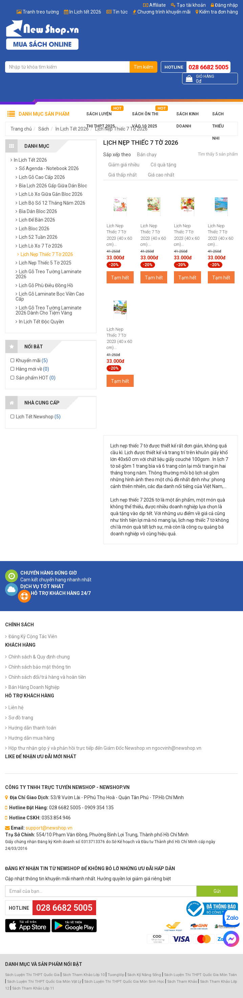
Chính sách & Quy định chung (39, 656)
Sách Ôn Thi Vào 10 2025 (145, 116)
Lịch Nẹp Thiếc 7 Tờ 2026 (121, 129)
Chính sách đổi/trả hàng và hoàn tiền (47, 677)
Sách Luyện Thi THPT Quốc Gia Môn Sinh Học (124, 981)
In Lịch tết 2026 (85, 12)
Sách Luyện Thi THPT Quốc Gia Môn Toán (200, 975)
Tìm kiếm (143, 67)
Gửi (217, 891)
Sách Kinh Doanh (187, 116)
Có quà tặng (163, 164)
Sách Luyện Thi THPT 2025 (100, 116)
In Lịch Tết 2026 (72, 129)
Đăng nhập (224, 5)
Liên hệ (15, 707)
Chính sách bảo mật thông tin (39, 667)
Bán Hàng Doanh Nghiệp (34, 687)
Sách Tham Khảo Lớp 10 (84, 975)
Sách (43, 129)
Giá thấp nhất (122, 175)
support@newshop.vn (49, 828)
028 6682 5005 (208, 67)
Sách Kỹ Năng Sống (144, 975)
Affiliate (154, 5)
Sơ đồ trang (20, 717)
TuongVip (116, 975)
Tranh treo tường (41, 12)
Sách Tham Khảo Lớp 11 (33, 988)
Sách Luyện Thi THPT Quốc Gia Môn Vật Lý (44, 981)
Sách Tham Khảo (182, 981)
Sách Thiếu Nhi (218, 116)
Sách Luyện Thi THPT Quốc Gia (32, 975)
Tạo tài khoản (188, 5)
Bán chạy (147, 154)
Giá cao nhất (161, 175)
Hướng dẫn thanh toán (32, 727)
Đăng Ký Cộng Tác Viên (32, 636)
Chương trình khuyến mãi (164, 12)
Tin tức (120, 12)
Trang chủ (21, 129)
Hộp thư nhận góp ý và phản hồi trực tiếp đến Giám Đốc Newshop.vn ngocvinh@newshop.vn (104, 748)
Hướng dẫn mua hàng (31, 738)
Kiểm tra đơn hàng (218, 12)
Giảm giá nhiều (123, 164)
